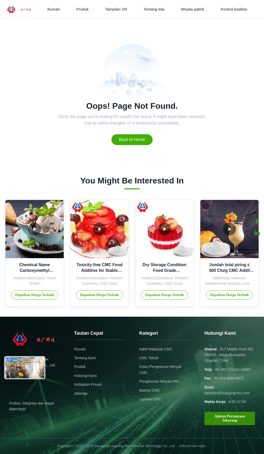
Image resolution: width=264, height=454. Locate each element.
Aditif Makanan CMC (155, 349)
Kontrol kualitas (234, 9)
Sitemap (80, 393)
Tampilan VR (116, 9)
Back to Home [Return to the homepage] (132, 139)
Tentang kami (85, 358)
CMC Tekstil (148, 358)
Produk (82, 9)
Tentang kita (154, 9)
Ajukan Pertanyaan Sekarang (229, 418)
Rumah (53, 9)
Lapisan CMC (150, 399)
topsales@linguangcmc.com (227, 393)
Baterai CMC (149, 390)
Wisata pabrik (192, 9)
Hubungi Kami (85, 376)
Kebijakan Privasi (88, 384)
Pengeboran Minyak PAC (159, 381)
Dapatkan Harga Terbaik (34, 295)
